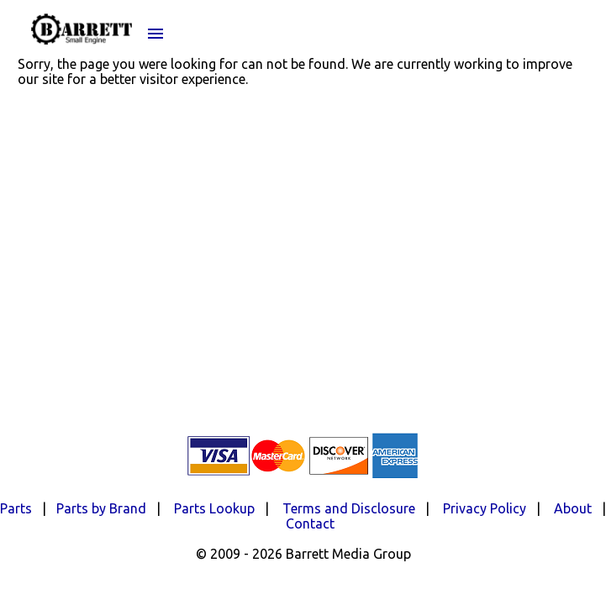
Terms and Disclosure (348, 508)
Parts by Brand (101, 508)
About (573, 508)
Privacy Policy (484, 508)
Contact (310, 523)
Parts (16, 508)
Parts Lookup (214, 508)
